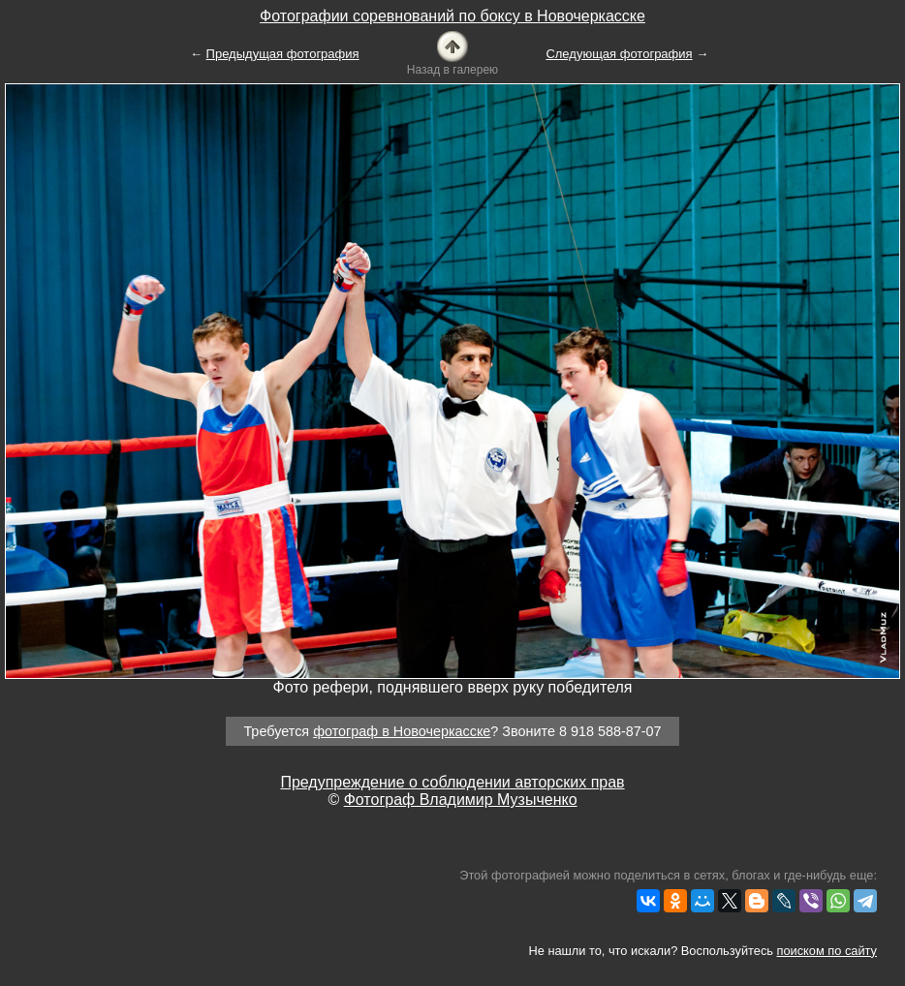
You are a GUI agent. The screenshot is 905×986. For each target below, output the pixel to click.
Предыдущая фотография (282, 53)
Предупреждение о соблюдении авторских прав (452, 782)
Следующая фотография (619, 53)
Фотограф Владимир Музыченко (460, 799)
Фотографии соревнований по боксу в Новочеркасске (452, 16)
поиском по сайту (827, 950)
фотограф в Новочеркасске (401, 731)
